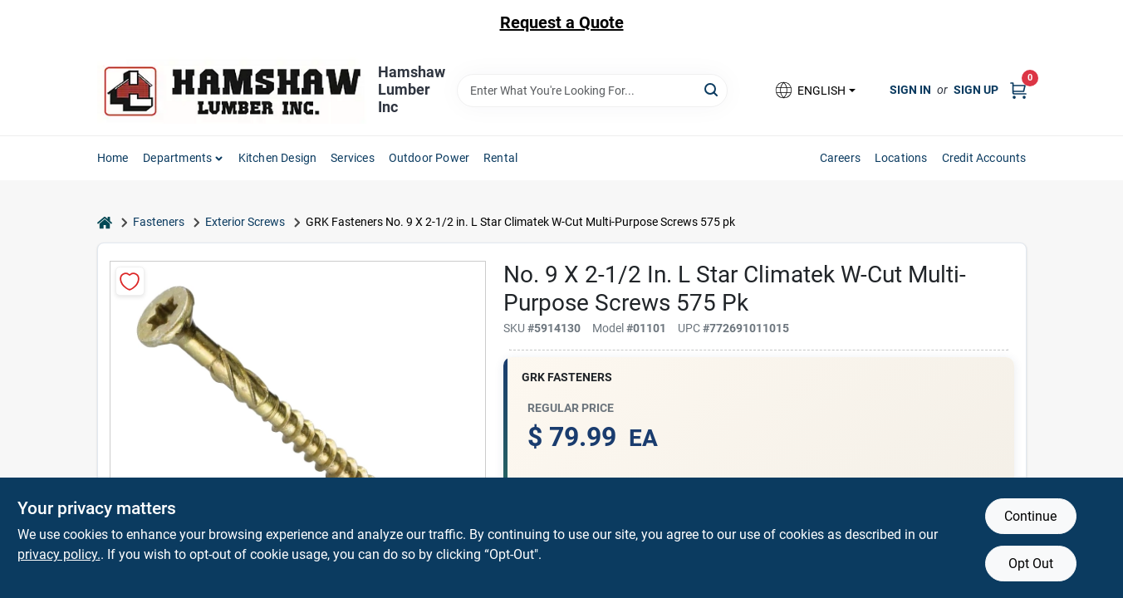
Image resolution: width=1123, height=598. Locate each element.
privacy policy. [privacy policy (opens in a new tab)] (59, 554)
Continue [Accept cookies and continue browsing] (1030, 516)
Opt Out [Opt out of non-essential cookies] (1030, 563)
